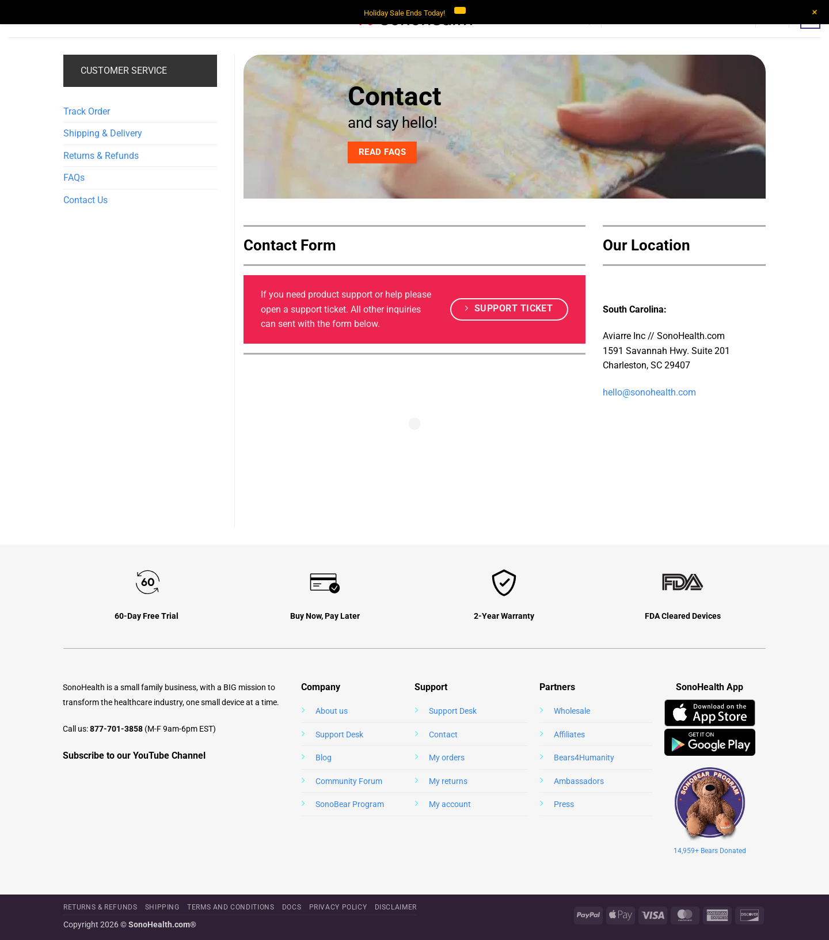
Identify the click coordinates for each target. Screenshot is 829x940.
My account (450, 804)
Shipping (162, 907)
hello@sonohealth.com (649, 392)
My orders (447, 758)
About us (331, 711)
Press (564, 804)
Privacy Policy (338, 907)
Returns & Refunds (101, 155)
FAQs (74, 177)
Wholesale (572, 711)
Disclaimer (396, 907)
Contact (443, 735)
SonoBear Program (349, 804)
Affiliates (569, 735)
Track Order (86, 111)
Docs (291, 907)
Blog (323, 758)
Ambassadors (579, 781)
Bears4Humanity (584, 758)
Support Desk (339, 735)
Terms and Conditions (230, 907)
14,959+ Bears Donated (710, 851)
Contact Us (85, 200)
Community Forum (348, 781)
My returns (448, 781)
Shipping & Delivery (102, 133)
